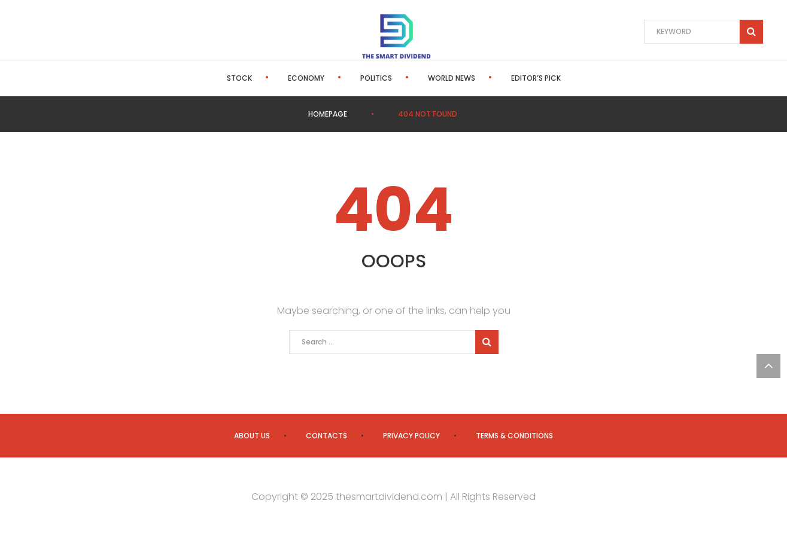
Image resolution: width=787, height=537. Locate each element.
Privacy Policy (411, 436)
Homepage (327, 114)
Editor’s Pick (536, 78)
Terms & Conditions (514, 436)
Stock (239, 78)
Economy (306, 78)
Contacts (326, 436)
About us (252, 436)
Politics (376, 78)
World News (451, 78)
